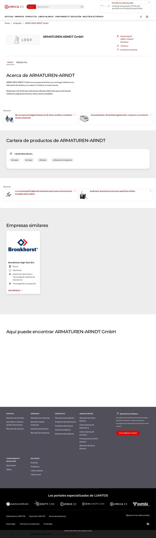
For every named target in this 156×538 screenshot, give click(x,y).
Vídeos (9, 469)
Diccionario (11, 465)
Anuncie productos (63, 429)
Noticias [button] (9, 16)
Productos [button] (31, 16)
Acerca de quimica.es (57, 516)
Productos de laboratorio (65, 422)
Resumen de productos (64, 433)
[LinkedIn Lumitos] (148, 524)
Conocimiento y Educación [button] (68, 16)
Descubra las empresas (40, 418)
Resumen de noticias (15, 428)
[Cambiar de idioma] (147, 16)
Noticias (34, 462)
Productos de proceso (64, 426)
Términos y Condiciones (29, 524)
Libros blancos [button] (46, 16)
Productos (21, 62)
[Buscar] (82, 6)
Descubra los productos (65, 418)
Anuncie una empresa (39, 428)
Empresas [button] (19, 16)
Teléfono (122, 46)
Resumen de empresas (40, 432)
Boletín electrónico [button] (93, 16)
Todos (30, 7)
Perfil (10, 62)
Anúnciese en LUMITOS (15, 516)
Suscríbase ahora (128, 433)
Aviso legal (10, 524)
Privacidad (48, 524)
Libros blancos (37, 470)
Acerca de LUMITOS (37, 516)
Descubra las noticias (15, 418)
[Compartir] (141, 16)
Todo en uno (36, 474)
